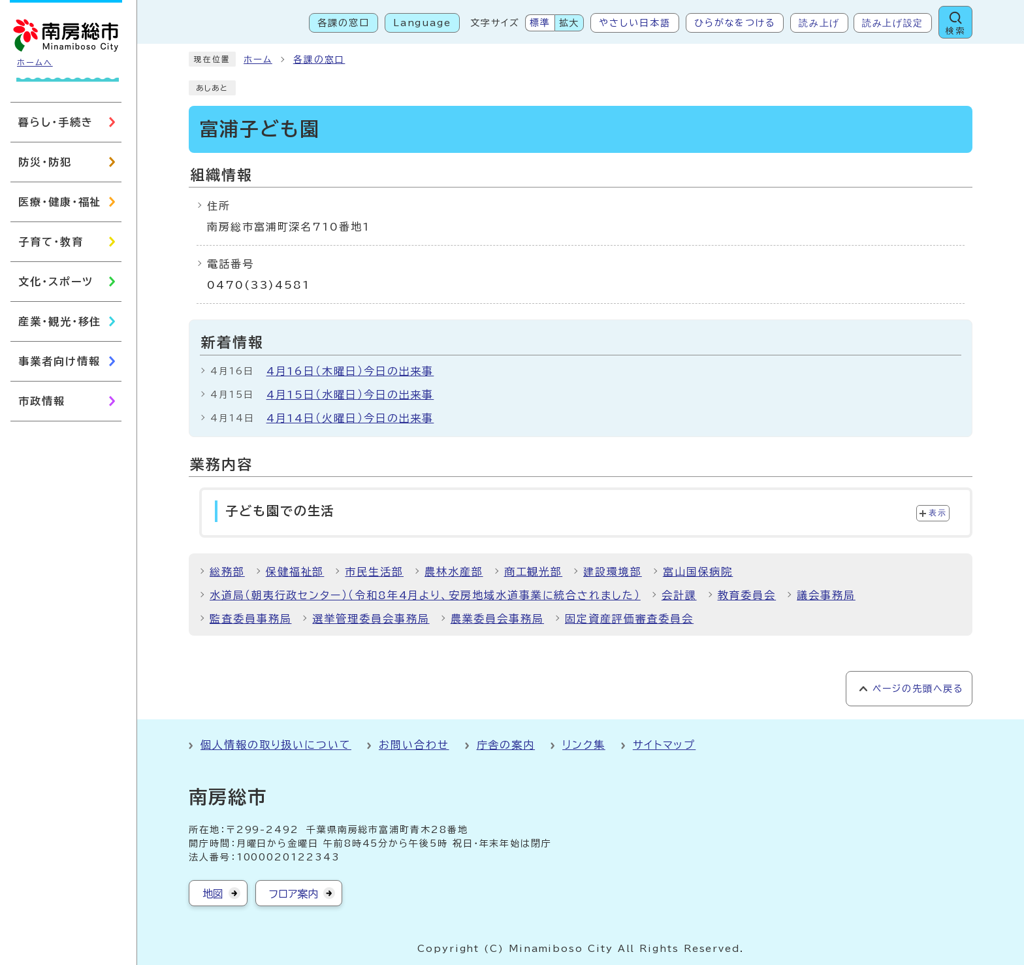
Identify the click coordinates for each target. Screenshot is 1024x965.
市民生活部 (374, 571)
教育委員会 (747, 595)
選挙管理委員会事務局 (370, 618)
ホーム (258, 59)
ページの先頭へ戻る (917, 688)
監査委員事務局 (250, 618)
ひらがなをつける (734, 22)
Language (422, 22)
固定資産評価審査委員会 (629, 618)
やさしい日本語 (634, 22)
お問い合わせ (414, 745)
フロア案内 (293, 894)
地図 (212, 894)
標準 (540, 22)
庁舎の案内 (506, 745)
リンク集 (583, 745)
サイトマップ (664, 745)
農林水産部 (453, 571)
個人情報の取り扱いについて (275, 745)
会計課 (679, 595)
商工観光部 (533, 571)
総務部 (227, 571)
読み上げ (819, 23)
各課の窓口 (343, 22)
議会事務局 (826, 595)
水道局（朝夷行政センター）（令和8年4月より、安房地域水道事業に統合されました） (425, 595)
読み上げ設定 (892, 23)
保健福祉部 (295, 571)
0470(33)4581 (258, 285)
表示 (937, 513)
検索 (955, 31)
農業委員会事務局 (497, 618)
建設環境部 (612, 571)
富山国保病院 (698, 571)
